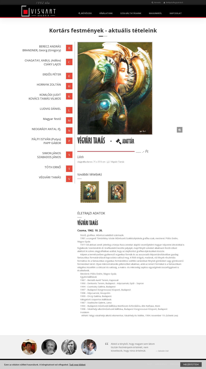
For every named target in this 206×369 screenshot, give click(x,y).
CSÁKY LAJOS (52, 64)
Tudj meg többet (77, 364)
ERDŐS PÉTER (51, 74)
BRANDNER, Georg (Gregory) (41, 50)
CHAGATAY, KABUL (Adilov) (42, 60)
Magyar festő (52, 119)
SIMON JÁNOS (51, 153)
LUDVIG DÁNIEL (50, 109)
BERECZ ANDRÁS (50, 46)
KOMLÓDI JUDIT (50, 95)
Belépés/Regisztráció (173, 2)
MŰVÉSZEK (85, 13)
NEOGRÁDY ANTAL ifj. (46, 129)
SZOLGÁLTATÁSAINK (130, 13)
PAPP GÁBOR (52, 143)
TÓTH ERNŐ (52, 167)
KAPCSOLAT (176, 13)
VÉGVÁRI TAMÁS (49, 177)
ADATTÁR (125, 142)
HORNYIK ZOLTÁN (48, 84)
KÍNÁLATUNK (106, 13)
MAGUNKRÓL (155, 13)
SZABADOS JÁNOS (49, 157)
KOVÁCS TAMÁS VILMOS (44, 98)
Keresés (156, 2)
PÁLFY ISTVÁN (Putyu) (46, 139)
